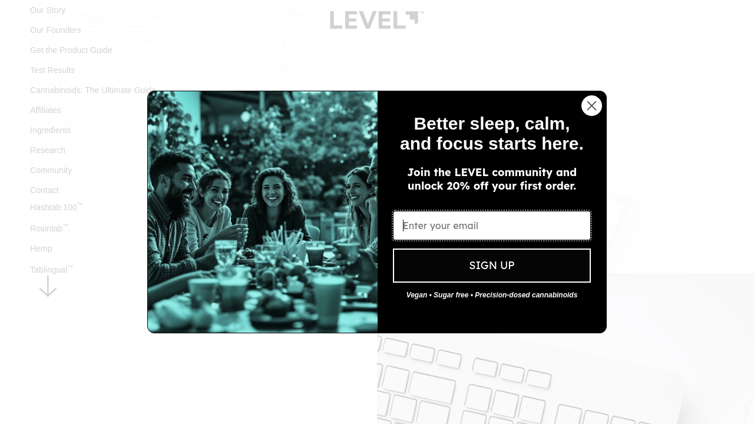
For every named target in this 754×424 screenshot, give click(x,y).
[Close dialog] (591, 105)
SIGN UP (491, 265)
